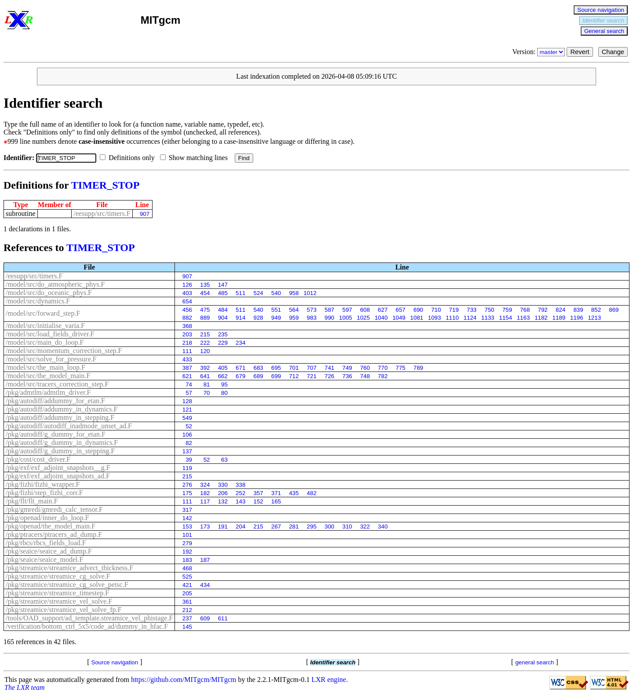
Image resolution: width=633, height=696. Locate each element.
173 (205, 526)
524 (258, 293)
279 (187, 543)
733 (472, 309)
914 (240, 317)
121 (187, 409)
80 (224, 393)
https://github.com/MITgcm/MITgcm (183, 679)
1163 (523, 317)
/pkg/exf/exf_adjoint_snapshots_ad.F (58, 476)
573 (311, 309)
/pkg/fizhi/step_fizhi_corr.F (44, 492)
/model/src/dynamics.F (38, 301)
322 (365, 526)
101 (187, 535)
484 (223, 309)
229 (223, 342)
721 (311, 376)
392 (205, 367)
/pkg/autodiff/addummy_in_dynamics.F (61, 409)
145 (187, 626)
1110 (452, 317)
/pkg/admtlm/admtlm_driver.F (48, 392)
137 (187, 451)
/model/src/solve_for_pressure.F (51, 359)
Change (613, 51)
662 (223, 376)
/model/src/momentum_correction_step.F (64, 350)
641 (205, 376)
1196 (576, 317)
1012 (309, 293)
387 (187, 367)
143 (240, 501)
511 (240, 293)
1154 (505, 317)
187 (205, 560)
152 (258, 501)
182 (205, 493)
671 (240, 367)
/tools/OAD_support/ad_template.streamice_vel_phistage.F (89, 618)
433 (187, 359)
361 (187, 601)
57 (189, 393)
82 (189, 443)
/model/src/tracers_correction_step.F (57, 384)
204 (240, 526)
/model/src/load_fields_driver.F (50, 334)
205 (187, 593)
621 (187, 376)
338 (240, 484)
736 (347, 376)
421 (187, 585)
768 (525, 309)
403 (187, 293)
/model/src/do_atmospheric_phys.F (55, 284)
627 (383, 309)
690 (418, 309)
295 (311, 526)
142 (187, 518)
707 (311, 367)
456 (187, 309)
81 (207, 384)
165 (276, 501)
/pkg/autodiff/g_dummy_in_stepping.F (60, 451)
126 (187, 284)
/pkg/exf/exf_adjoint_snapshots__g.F (58, 467)
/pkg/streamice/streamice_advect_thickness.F (69, 568)
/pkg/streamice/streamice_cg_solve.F (58, 576)
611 (223, 618)
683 (258, 367)
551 (276, 309)
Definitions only (129, 157)
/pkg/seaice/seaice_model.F (44, 559)
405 (223, 367)
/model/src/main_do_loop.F (45, 342)
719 (453, 309)
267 (276, 526)
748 (365, 376)
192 (187, 551)
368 (187, 326)
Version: (539, 51)
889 (205, 317)
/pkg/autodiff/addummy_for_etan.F (55, 400)
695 (276, 367)
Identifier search (603, 20)
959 (293, 317)
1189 (559, 317)
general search (534, 662)
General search (604, 31)
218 (187, 342)
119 (187, 468)
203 (187, 334)
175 (187, 493)
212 (187, 610)
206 (223, 493)
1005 (345, 317)
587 (329, 309)
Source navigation (600, 10)
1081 (416, 317)
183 (187, 560)
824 (560, 309)
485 (223, 293)
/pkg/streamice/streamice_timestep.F (57, 593)
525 (187, 576)
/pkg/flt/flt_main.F (32, 501)
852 (596, 309)
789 (418, 367)
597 (347, 309)
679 (240, 376)
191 (223, 526)
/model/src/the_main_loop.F (45, 367)
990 (329, 317)
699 (276, 376)
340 (383, 526)
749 (347, 367)
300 (329, 526)
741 (329, 367)
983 (311, 317)
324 (205, 484)
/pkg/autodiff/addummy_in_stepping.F (60, 417)
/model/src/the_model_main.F (48, 375)
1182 (541, 317)
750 (489, 309)
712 (293, 376)
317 (187, 510)
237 (187, 618)
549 (187, 418)
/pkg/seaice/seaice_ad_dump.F (49, 551)
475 (205, 309)
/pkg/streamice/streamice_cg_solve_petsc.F (67, 584)
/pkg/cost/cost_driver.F (38, 459)
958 (293, 293)
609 (205, 618)
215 (205, 334)
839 (578, 309)
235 (223, 334)
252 (240, 493)
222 (205, 342)
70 (207, 393)
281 (293, 526)
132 (223, 501)
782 (383, 376)
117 (205, 501)
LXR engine (329, 679)
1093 (434, 317)
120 (205, 351)
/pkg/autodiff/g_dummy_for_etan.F (56, 434)
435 (293, 493)
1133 (488, 317)
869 (613, 309)
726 (329, 376)
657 (400, 309)
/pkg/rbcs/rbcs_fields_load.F (46, 543)
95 (224, 384)
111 (187, 351)
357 (258, 493)
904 (223, 317)
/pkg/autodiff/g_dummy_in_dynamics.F (62, 442)
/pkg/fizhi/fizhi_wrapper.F (43, 484)
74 (189, 384)
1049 (399, 317)
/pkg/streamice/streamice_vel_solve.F (59, 601)
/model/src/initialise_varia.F (45, 325)
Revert (579, 51)
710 (436, 309)
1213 (594, 317)
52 (189, 426)
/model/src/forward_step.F (43, 313)
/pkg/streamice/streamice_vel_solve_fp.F (63, 609)
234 (240, 342)
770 (383, 367)
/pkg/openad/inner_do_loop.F (47, 517)
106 (187, 434)
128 (187, 401)
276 (187, 484)
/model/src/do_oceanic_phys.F (49, 292)
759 (507, 309)
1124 (470, 317)
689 (258, 376)
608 (365, 309)
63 (224, 459)
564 (293, 309)
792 (543, 309)
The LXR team (24, 687)
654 (187, 301)
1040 (381, 317)
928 (258, 317)
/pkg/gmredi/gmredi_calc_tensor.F (54, 509)
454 (205, 293)
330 (223, 484)
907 (144, 214)
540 (276, 293)
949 (276, 317)
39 (189, 459)
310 (347, 526)
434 (205, 585)
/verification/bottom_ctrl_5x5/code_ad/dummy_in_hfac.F (87, 626)
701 (293, 367)
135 (205, 284)
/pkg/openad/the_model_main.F (50, 526)
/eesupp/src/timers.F (101, 213)
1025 (363, 317)
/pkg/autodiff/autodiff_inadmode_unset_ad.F (69, 426)
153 (187, 526)
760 (365, 367)
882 (187, 317)
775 (400, 367)
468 (187, 568)
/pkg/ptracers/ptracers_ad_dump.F (54, 534)
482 (311, 493)
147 (223, 284)
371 (276, 493)
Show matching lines (195, 157)
